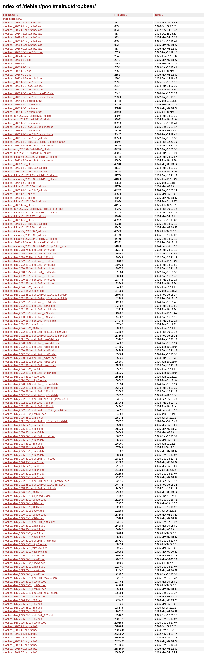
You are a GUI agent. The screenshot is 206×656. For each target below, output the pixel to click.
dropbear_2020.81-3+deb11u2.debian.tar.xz (28, 134)
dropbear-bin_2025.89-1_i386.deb (22, 619)
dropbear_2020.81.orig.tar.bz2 (20, 626)
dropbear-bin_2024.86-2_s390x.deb (23, 328)
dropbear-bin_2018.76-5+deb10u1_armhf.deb (29, 250)
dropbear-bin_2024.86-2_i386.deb (22, 443)
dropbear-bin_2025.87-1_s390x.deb (23, 503)
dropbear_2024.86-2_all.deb (19, 182)
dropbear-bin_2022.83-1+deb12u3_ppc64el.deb (30, 395)
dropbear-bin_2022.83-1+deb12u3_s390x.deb (29, 313)
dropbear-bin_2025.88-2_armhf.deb (23, 447)
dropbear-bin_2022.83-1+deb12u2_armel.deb (29, 264)
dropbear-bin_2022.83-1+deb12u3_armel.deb (29, 261)
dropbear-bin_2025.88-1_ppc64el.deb (24, 589)
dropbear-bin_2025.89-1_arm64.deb (23, 473)
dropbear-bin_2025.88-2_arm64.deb (23, 469)
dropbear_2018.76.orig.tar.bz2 (20, 652)
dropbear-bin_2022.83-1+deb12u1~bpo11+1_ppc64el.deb (36, 481)
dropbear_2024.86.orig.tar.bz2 (20, 630)
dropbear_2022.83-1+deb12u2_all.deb (25, 168)
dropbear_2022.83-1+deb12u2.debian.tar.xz (28, 145)
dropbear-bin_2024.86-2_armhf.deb (23, 291)
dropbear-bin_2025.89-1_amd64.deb (24, 566)
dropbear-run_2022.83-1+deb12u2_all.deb (27, 115)
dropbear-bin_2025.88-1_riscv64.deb (24, 570)
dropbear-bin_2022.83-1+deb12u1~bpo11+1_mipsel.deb (35, 421)
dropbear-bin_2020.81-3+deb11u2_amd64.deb (29, 350)
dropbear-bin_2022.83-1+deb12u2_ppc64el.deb (30, 387)
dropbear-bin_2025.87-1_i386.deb (22, 604)
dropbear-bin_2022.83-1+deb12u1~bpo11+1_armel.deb (35, 294)
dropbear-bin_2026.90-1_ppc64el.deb (24, 596)
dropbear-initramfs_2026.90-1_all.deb (24, 186)
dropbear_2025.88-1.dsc (17, 60)
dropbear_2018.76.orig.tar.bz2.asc (22, 22)
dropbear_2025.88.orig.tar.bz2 (20, 641)
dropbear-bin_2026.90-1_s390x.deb (23, 492)
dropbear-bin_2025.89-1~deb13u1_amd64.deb (29, 540)
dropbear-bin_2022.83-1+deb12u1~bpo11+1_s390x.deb (35, 331)
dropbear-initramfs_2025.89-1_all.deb (24, 235)
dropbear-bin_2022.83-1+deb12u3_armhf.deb (29, 283)
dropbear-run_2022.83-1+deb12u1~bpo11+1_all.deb (33, 209)
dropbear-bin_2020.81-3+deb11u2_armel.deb (29, 268)
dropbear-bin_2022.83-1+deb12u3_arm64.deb (29, 309)
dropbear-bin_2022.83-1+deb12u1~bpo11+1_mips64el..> (35, 399)
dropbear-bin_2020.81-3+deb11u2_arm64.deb (29, 320)
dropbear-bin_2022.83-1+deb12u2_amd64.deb (29, 354)
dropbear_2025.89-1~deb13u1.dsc (23, 82)
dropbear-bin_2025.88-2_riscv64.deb (24, 563)
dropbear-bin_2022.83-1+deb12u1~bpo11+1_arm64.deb (35, 335)
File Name (9, 15)
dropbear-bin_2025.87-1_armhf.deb (23, 440)
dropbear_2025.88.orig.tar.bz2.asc (22, 45)
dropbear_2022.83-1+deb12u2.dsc (23, 86)
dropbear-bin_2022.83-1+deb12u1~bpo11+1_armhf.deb (35, 298)
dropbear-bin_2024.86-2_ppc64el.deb (24, 414)
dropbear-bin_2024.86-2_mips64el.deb (25, 380)
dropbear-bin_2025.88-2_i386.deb (22, 607)
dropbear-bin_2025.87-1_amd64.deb (24, 525)
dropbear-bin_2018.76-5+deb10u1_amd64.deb (29, 272)
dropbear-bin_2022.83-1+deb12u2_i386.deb (28, 402)
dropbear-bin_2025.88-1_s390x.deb (23, 518)
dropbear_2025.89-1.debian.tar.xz (22, 123)
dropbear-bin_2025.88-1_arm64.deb (23, 477)
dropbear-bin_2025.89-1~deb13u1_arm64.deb (29, 488)
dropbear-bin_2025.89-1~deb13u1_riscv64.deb (30, 578)
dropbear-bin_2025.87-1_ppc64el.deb (24, 581)
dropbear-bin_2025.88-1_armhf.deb (23, 451)
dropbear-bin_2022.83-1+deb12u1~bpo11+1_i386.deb (34, 484)
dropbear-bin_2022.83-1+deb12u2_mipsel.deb (29, 365)
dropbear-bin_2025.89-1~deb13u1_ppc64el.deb (30, 593)
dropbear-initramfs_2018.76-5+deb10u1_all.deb (30, 156)
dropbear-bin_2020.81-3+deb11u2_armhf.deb (29, 279)
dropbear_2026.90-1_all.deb (19, 164)
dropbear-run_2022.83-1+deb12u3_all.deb (27, 119)
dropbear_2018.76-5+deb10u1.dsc (23, 52)
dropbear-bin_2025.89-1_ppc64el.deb (24, 622)
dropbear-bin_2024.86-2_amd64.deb (24, 369)
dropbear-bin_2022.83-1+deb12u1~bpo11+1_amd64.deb (35, 410)
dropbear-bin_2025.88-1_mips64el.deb (25, 551)
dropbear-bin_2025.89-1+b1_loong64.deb (27, 496)
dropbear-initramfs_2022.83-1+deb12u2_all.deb (30, 175)
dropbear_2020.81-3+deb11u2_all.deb (25, 190)
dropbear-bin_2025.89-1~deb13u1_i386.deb (28, 615)
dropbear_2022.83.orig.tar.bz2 (20, 634)
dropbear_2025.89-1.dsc (17, 67)
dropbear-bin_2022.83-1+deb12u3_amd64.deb (29, 372)
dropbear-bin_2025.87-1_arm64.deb (23, 466)
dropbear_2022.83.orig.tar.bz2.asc (22, 30)
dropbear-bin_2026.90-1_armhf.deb (23, 432)
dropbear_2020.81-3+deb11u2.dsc (23, 78)
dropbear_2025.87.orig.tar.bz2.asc (22, 37)
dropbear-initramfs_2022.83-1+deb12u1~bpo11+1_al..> (34, 246)
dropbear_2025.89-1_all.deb (19, 220)
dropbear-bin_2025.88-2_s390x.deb (23, 510)
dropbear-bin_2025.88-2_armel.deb (23, 417)
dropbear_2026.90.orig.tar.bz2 (20, 648)
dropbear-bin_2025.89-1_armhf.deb (23, 455)
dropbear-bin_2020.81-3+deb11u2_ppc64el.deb (30, 384)
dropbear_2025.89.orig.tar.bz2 (20, 645)
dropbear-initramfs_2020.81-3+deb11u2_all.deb (30, 212)
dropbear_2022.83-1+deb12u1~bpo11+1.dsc (28, 93)
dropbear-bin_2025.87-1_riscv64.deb (24, 559)
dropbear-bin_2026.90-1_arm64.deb (23, 462)
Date (158, 15)
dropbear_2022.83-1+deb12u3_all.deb (25, 171)
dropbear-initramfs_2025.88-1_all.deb (24, 227)
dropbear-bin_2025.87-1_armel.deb (23, 425)
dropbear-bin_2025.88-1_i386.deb (22, 611)
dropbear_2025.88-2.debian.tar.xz (22, 112)
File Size (119, 15)
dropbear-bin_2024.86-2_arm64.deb (23, 324)
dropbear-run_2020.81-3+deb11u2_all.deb (27, 153)
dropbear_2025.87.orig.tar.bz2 (20, 637)
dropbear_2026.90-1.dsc (17, 74)
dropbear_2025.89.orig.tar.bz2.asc (22, 41)
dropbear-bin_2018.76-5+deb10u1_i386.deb (28, 257)
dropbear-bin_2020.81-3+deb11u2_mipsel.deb (29, 358)
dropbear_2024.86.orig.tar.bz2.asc (22, 33)
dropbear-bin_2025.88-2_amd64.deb (24, 533)
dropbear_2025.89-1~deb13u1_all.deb (25, 223)
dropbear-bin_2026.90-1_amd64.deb (24, 529)
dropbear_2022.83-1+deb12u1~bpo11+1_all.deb (30, 242)
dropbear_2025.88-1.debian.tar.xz (22, 108)
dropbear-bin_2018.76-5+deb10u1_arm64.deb (29, 253)
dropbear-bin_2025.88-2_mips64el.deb (25, 544)
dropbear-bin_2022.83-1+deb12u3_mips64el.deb (31, 346)
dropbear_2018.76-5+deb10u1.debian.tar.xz (28, 97)
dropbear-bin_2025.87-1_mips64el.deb (25, 548)
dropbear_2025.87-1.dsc (17, 63)
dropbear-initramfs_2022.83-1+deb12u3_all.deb (30, 179)
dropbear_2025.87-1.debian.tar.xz (22, 104)
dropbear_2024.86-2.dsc (17, 56)
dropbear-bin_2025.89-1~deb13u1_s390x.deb (29, 522)
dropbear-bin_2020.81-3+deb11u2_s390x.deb (29, 317)
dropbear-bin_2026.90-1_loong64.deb (24, 514)
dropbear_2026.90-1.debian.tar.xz (22, 130)
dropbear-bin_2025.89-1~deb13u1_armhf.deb (29, 458)
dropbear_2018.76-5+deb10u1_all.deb (25, 138)
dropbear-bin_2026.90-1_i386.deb (22, 600)
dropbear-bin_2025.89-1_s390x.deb (23, 507)
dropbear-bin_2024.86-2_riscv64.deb (24, 376)
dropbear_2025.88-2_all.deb (19, 205)
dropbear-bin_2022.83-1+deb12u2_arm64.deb (29, 302)
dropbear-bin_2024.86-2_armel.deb (23, 287)
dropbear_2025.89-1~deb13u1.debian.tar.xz (28, 127)
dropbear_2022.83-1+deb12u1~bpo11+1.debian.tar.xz (34, 141)
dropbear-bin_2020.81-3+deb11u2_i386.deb (28, 391)
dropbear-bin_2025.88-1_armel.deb (23, 428)
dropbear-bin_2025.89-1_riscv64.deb (24, 574)
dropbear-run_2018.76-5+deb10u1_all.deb (27, 149)
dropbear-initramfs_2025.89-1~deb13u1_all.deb (30, 238)
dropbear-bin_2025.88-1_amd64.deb (24, 537)
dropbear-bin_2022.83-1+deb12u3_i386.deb (28, 406)
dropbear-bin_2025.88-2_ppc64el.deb (24, 585)
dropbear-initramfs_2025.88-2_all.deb (24, 231)
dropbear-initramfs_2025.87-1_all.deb (24, 216)
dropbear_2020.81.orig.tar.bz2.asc (22, 26)
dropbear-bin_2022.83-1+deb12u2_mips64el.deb (31, 339)
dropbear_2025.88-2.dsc (17, 71)
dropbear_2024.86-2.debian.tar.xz (22, 101)
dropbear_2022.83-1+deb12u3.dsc (23, 89)
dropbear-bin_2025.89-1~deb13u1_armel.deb (29, 436)
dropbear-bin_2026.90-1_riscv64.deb (24, 555)
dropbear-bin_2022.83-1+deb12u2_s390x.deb (29, 305)
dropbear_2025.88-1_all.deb (19, 197)
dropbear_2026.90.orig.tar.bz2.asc (22, 48)
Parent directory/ (12, 19)
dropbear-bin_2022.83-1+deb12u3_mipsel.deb (29, 361)
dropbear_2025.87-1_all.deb (19, 194)
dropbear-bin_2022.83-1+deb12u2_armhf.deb (29, 276)
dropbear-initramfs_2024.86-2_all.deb (24, 201)
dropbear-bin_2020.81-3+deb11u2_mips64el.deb (31, 343)
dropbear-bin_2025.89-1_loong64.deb (24, 499)
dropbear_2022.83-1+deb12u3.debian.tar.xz (28, 160)
